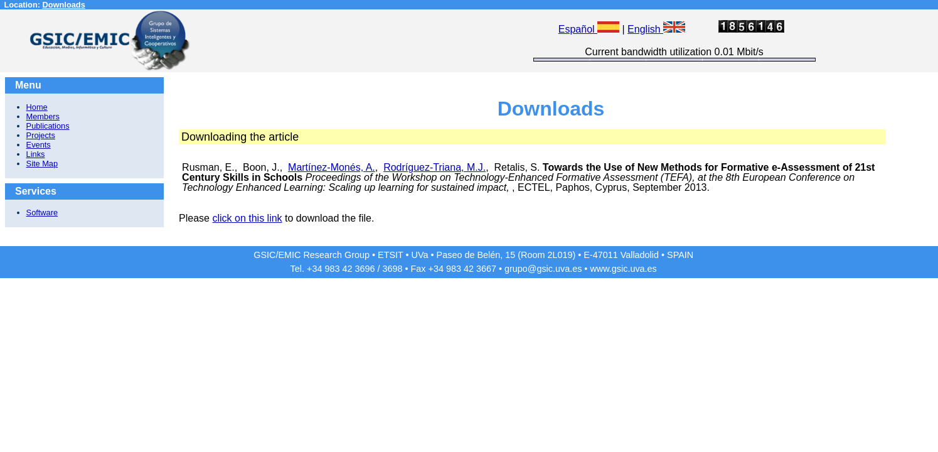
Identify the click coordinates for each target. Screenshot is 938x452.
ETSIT (390, 255)
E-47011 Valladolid (621, 255)
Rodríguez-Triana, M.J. (434, 167)
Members (43, 116)
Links (35, 154)
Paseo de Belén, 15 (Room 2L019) (506, 255)
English (656, 29)
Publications (48, 126)
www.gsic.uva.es (623, 269)
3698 (392, 269)
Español (588, 29)
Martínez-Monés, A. (331, 167)
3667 (486, 269)
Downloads (64, 4)
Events (38, 144)
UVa (420, 255)
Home (37, 107)
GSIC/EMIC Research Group (311, 255)
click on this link (247, 218)
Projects (40, 135)
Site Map (42, 163)
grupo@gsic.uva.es (543, 269)
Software (42, 212)
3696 (364, 269)
